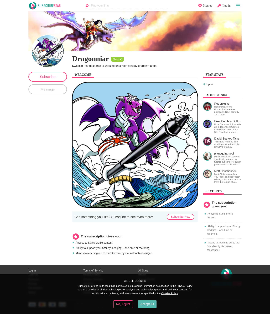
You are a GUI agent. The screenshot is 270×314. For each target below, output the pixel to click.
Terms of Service (93, 270)
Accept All (147, 304)
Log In (32, 270)
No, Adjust (123, 304)
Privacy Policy (184, 286)
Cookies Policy (169, 293)
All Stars (143, 270)
